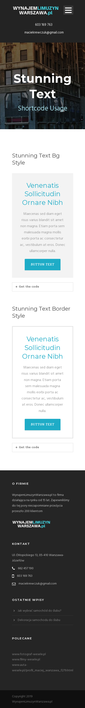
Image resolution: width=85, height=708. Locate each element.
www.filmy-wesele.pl (26, 659)
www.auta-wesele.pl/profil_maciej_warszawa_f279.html (42, 667)
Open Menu (68, 10)
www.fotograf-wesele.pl (29, 654)
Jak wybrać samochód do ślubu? (39, 610)
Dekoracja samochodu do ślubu (39, 620)
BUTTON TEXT (42, 264)
